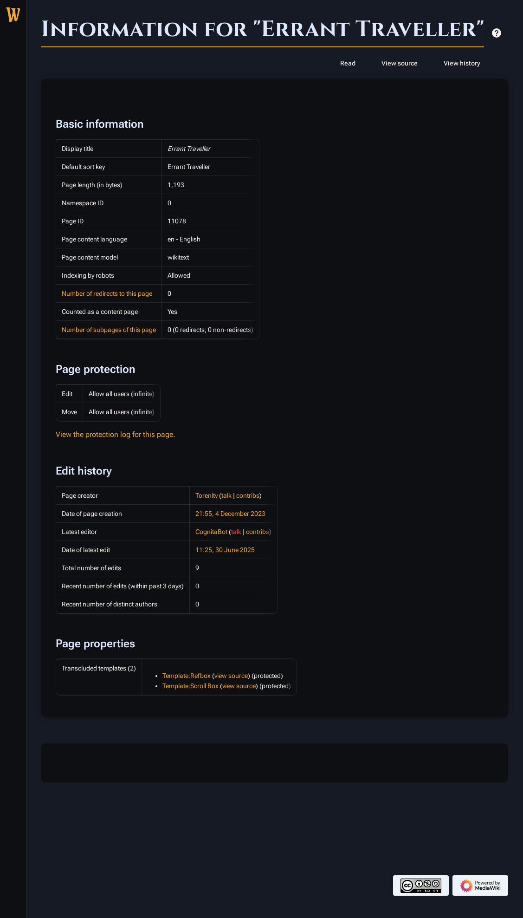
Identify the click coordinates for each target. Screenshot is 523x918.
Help (496, 33)
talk (226, 495)
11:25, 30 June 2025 (225, 549)
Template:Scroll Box (190, 686)
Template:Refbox (186, 675)
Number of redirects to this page (107, 293)
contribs (247, 495)
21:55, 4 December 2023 (230, 513)
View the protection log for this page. (115, 434)
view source (231, 675)
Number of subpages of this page (109, 329)
